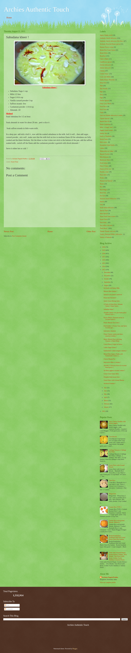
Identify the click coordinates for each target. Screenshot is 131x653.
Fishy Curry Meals (105, 103)
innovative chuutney (110, 331)
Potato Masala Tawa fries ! (112, 322)
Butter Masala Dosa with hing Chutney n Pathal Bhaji (113, 340)
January (106, 407)
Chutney (102, 71)
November (107, 276)
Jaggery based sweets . (107, 130)
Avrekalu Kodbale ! (109, 383)
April (106, 397)
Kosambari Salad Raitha (107, 145)
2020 (104, 247)
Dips (101, 92)
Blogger (74, 649)
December (107, 272)
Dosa (101, 94)
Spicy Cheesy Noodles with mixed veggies (117, 422)
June (105, 391)
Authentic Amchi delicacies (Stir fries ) (111, 41)
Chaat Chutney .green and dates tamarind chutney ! (113, 335)
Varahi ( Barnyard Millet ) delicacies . (111, 234)
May (105, 394)
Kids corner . (104, 142)
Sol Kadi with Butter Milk (111, 288)
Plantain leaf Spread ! (106, 181)
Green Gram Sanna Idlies (111, 374)
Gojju (101, 112)
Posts (7, 605)
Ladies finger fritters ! (110, 347)
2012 (104, 411)
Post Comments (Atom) (19, 236)
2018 (104, 253)
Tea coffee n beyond (106, 225)
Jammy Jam (103, 133)
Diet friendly (104, 88)
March (106, 400)
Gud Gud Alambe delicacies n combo (111, 115)
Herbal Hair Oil (104, 121)
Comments (9, 609)
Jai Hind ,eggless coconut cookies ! (114, 370)
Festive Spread (104, 100)
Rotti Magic (103, 190)
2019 (104, 250)
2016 (104, 260)
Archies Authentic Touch (36, 9)
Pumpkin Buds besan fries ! (112, 377)
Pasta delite (103, 175)
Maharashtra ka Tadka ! (107, 151)
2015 (104, 263)
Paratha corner (104, 172)
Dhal (101, 86)
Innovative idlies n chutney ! (112, 362)
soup (101, 204)
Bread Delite (104, 53)
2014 (104, 266)
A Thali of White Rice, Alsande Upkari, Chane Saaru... (113, 305)
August (106, 285)
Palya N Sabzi (104, 166)
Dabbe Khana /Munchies (107, 80)
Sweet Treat (14, 162)
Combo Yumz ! (104, 74)
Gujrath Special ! (105, 118)
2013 (104, 270)
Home (9, 17)
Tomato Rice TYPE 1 (115, 507)
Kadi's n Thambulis (106, 136)
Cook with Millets (105, 77)
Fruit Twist (103, 109)
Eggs (101, 97)
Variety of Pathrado (106, 237)
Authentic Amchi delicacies (108, 38)
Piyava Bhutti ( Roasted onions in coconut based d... (114, 318)
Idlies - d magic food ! (106, 127)
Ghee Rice (112, 480)
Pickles (102, 178)
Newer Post (9, 231)
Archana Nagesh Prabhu (110, 577)
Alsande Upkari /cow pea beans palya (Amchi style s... (115, 313)
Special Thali (104, 210)
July (105, 388)
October (106, 279)
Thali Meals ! (104, 228)
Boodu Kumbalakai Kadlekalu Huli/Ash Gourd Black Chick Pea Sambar (117, 537)
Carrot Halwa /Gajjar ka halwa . (113, 344)
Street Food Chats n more (107, 216)
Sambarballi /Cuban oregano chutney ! (115, 351)
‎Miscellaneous (104, 157)
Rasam (102, 184)
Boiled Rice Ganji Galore (107, 50)
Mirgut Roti (112, 494)
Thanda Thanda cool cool (107, 231)
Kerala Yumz (104, 139)
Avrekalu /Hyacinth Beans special (110, 44)
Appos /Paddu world (106, 35)
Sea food (102, 196)
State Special (104, 213)
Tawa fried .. (104, 222)
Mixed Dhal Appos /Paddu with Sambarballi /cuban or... (113, 355)
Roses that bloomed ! (110, 298)
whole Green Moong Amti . (112, 301)
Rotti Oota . (103, 193)
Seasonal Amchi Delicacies (108, 198)
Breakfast (103, 56)
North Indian (104, 163)
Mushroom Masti (105, 160)
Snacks (102, 201)
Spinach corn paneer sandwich (113, 294)
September (107, 282)
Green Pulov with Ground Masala (114, 380)
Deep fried (103, 83)
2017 (104, 257)
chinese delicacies (105, 68)
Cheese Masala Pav (109, 359)
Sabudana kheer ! (109, 309)
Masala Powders (105, 154)
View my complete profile (108, 582)
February (107, 404)
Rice (101, 187)
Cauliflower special (106, 62)
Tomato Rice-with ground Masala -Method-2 (116, 521)
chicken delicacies (105, 65)
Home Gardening (105, 124)
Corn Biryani (113, 436)
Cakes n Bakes (104, 59)
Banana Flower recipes (107, 47)
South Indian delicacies (107, 207)
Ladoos (102, 148)
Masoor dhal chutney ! (110, 291)
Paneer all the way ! (106, 169)
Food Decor (103, 106)
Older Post (91, 231)
